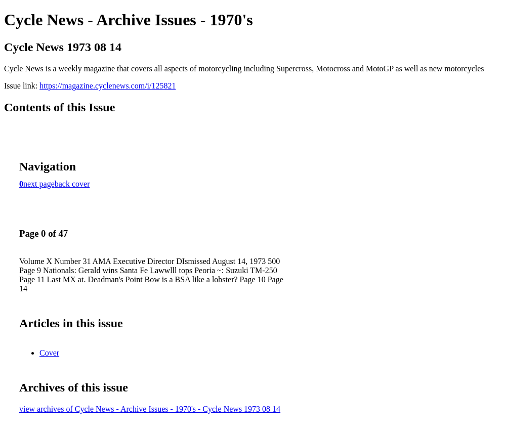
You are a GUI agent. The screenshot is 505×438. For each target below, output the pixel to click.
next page (39, 184)
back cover (72, 184)
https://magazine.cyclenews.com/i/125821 (107, 85)
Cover (49, 352)
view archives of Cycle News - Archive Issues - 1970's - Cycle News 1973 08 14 (149, 409)
